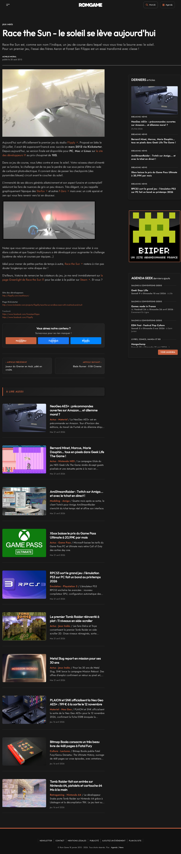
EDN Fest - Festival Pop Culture (148, 325)
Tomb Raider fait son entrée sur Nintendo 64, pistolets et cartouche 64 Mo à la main (76, 786)
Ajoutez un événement (114, 840)
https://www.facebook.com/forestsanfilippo (21, 314)
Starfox (41, 191)
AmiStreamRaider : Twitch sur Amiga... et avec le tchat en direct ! (76, 494)
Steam (83, 280)
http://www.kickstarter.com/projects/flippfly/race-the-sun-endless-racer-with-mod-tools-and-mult (42, 304)
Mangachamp (138, 344)
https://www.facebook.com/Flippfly (17, 317)
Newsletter (46, 840)
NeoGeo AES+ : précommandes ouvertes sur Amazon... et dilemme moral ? (74, 410)
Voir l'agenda (168, 352)
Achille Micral (9, 57)
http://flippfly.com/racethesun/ (15, 295)
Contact (59, 840)
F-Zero (62, 191)
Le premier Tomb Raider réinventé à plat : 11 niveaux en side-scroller (74, 619)
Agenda (114, 847)
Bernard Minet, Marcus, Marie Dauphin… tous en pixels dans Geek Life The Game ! (77, 452)
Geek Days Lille (139, 290)
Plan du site (135, 840)
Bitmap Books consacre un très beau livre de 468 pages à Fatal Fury (74, 744)
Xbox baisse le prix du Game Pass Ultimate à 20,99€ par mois (73, 535)
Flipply (71, 142)
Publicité (94, 840)
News (121, 847)
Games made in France (143, 306)
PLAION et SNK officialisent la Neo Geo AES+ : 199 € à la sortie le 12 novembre (76, 702)
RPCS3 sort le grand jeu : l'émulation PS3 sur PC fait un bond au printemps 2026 (75, 577)
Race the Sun (72, 264)
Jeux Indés (7, 24)
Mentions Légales (77, 840)
